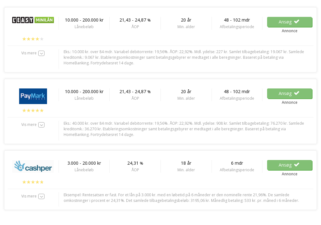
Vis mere (29, 53)
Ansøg (289, 22)
